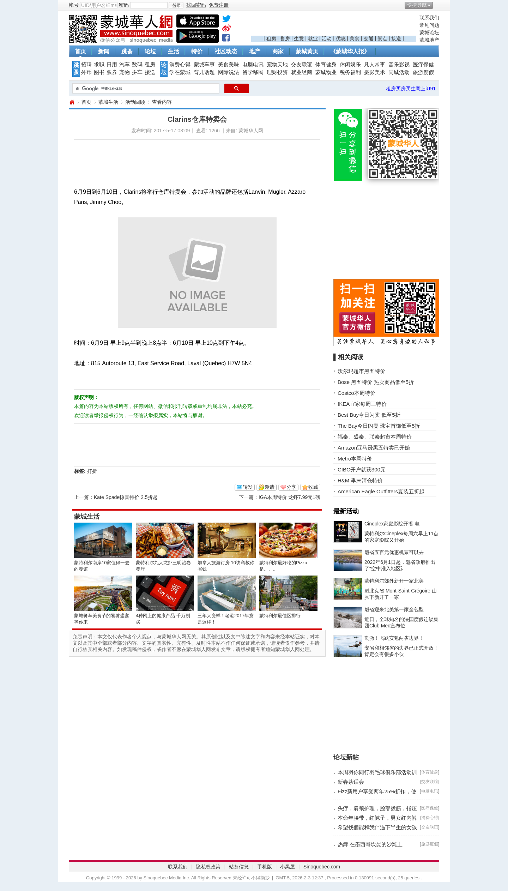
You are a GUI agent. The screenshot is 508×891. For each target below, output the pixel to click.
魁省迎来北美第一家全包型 (394, 609)
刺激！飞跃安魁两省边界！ (394, 638)
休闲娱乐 (350, 64)
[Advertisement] (333, 25)
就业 (313, 38)
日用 (112, 64)
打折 (92, 471)
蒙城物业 (326, 72)
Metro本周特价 (355, 459)
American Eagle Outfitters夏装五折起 (381, 491)
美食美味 (228, 64)
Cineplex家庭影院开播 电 (391, 523)
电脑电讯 (253, 64)
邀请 (269, 487)
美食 (354, 38)
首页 (80, 51)
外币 (86, 72)
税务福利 (350, 72)
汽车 (124, 64)
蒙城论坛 (429, 32)
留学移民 (253, 72)
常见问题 (429, 25)
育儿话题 (204, 72)
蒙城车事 (204, 64)
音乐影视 (399, 64)
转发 (248, 487)
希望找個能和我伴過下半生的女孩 (377, 827)
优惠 (341, 38)
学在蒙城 (179, 72)
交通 (369, 38)
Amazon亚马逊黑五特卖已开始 (374, 448)
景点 (382, 38)
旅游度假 (423, 72)
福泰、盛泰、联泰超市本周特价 (375, 437)
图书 (99, 72)
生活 (173, 51)
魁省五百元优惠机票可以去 (394, 552)
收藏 (313, 487)
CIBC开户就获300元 (362, 469)
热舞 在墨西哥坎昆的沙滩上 (370, 844)
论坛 (150, 51)
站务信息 (239, 866)
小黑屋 (287, 866)
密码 (124, 5)
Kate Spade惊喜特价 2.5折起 (126, 497)
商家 (278, 51)
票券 (112, 72)
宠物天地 (277, 64)
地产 (254, 51)
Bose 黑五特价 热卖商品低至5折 (376, 382)
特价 (196, 51)
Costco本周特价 (356, 393)
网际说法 (228, 72)
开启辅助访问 (437, 5)
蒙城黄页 (307, 51)
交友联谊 (301, 64)
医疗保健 (423, 64)
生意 (299, 38)
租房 (271, 38)
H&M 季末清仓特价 (360, 480)
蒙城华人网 (71, 102)
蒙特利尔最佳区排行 (280, 615)
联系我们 (429, 17)
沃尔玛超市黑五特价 (361, 371)
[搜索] (145, 88)
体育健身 (326, 64)
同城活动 (399, 72)
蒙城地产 (429, 40)
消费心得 (179, 64)
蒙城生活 (108, 102)
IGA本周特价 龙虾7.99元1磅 (289, 497)
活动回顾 (135, 102)
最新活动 (346, 511)
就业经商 (301, 72)
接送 (396, 38)
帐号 (74, 5)
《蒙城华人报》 (350, 51)
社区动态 (225, 51)
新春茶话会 (351, 782)
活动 (327, 38)
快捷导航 (417, 5)
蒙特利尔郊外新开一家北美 (394, 581)
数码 (137, 64)
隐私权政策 (208, 866)
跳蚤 (127, 51)
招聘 (86, 64)
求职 (99, 64)
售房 (285, 38)
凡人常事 (374, 64)
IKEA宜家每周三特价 (362, 404)
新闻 (103, 51)
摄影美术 (374, 72)
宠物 (124, 72)
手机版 (264, 866)
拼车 (137, 72)
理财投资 (277, 72)
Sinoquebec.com (321, 866)
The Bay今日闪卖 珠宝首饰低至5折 (379, 426)
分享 (291, 487)
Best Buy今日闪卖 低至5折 (369, 415)
